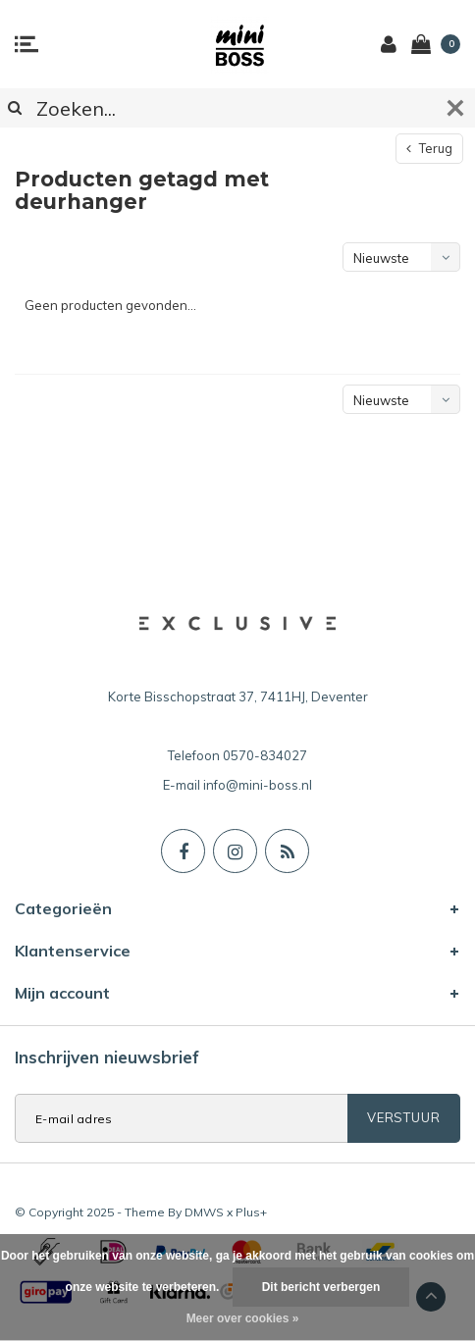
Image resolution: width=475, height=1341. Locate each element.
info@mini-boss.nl (257, 785)
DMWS (204, 1212)
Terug (429, 148)
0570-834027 (265, 755)
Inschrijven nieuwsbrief (107, 1057)
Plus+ (251, 1212)
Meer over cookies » (242, 1318)
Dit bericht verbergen (321, 1287)
